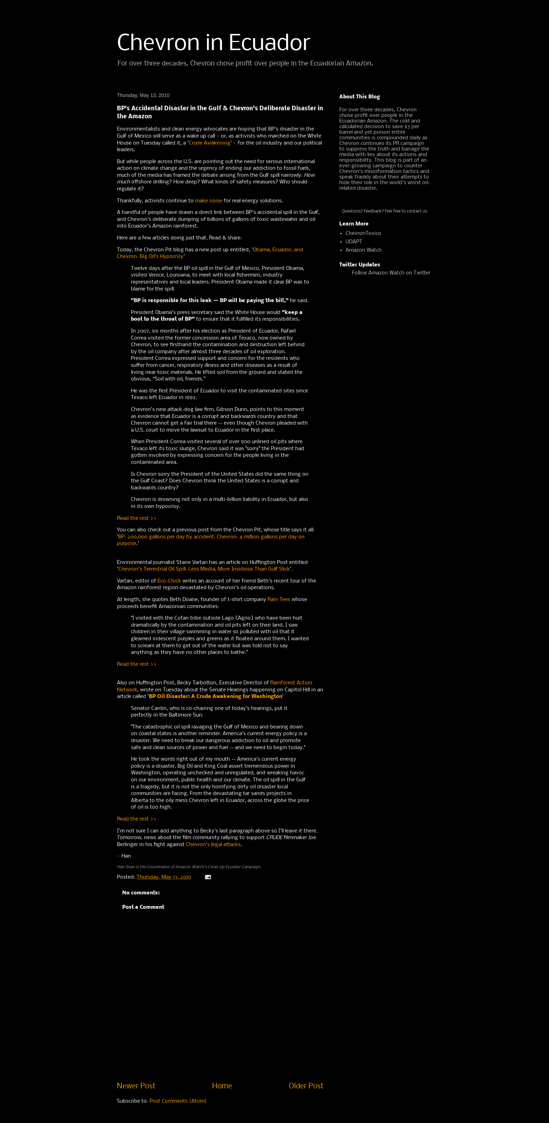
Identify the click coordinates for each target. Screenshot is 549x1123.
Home (222, 1086)
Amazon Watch (364, 250)
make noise (208, 201)
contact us (417, 211)
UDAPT (354, 242)
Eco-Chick (169, 581)
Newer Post (136, 1086)
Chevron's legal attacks (213, 845)
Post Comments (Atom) (178, 1101)
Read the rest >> (137, 518)
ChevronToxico (363, 233)
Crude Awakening (209, 143)
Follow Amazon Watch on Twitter (391, 273)
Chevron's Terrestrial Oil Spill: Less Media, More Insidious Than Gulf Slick (204, 569)
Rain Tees (278, 599)
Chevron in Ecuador (214, 44)
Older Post (306, 1086)
